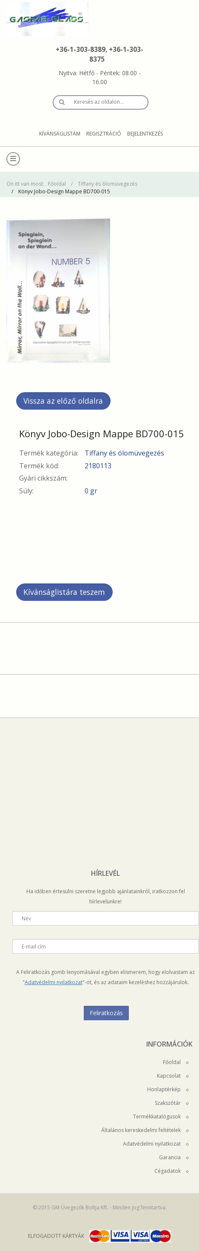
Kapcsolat (172, 1075)
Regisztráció (103, 133)
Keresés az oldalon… (99, 101)
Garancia (173, 1157)
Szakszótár (171, 1103)
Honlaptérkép (167, 1089)
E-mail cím (34, 946)
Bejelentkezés (145, 133)
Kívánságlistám (59, 133)
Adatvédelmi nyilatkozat (53, 982)
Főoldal (57, 183)
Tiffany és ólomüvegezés (107, 183)
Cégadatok (171, 1171)
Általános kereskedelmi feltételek (144, 1130)
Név (26, 918)
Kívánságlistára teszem (64, 592)
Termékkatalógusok (160, 1116)
